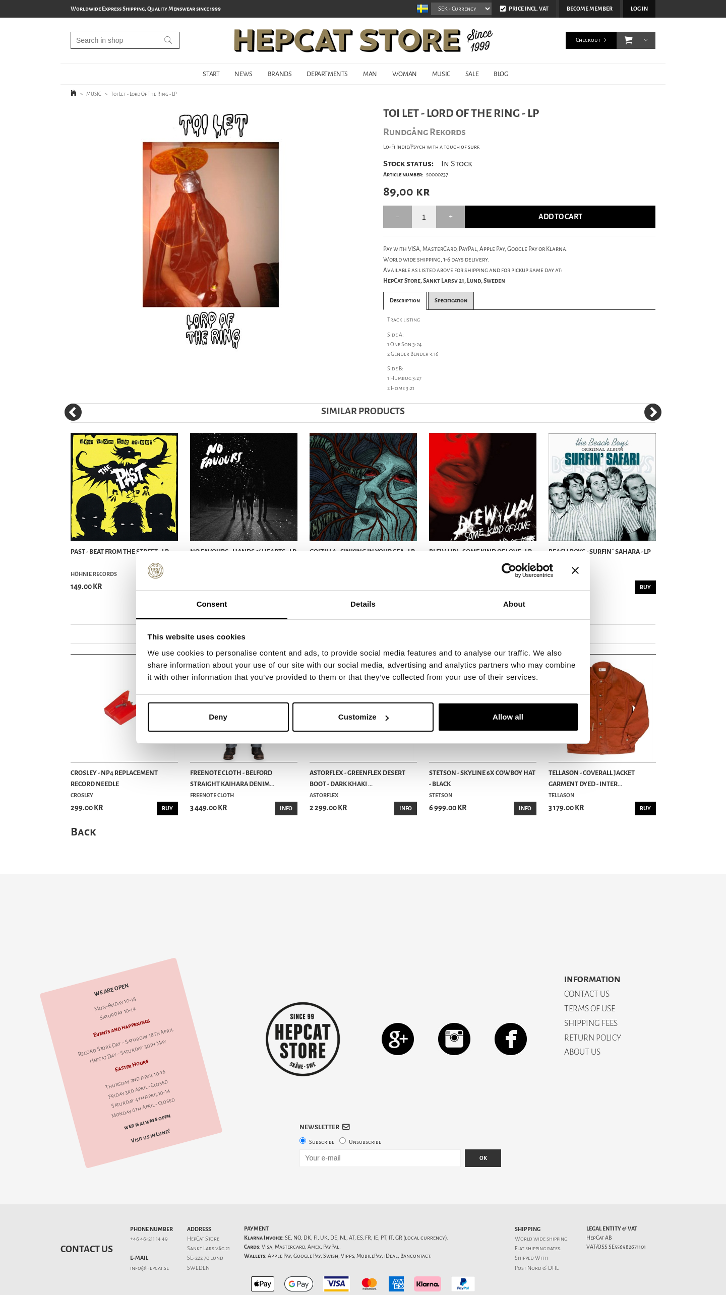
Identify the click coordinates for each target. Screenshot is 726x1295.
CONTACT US (587, 958)
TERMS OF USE (589, 973)
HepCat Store (203, 1203)
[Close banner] (575, 570)
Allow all (508, 717)
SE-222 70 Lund (205, 1222)
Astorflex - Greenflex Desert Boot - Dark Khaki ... (357, 778)
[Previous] (73, 412)
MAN (370, 74)
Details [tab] (363, 604)
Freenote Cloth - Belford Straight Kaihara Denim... (232, 778)
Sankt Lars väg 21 (208, 1213)
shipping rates (542, 1213)
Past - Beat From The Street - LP (120, 551)
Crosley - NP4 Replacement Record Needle (114, 778)
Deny (218, 717)
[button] (628, 40)
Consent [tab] (212, 604)
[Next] (652, 412)
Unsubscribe (365, 1107)
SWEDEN (198, 1233)
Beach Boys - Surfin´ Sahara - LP (600, 551)
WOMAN (404, 74)
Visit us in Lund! (150, 1101)
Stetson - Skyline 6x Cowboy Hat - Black (482, 778)
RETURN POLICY (592, 1002)
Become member (590, 9)
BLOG (501, 74)
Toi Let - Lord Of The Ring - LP (144, 94)
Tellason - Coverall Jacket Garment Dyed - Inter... (592, 778)
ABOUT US (582, 1016)
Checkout (588, 40)
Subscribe (321, 1107)
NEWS (243, 74)
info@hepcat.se (149, 1233)
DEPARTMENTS (327, 74)
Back (83, 831)
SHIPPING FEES (591, 988)
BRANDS (280, 74)
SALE (471, 74)
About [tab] (514, 604)
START (211, 74)
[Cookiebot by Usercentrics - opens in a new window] (509, 570)
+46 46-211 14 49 (149, 1203)
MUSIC (441, 74)
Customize (363, 717)
